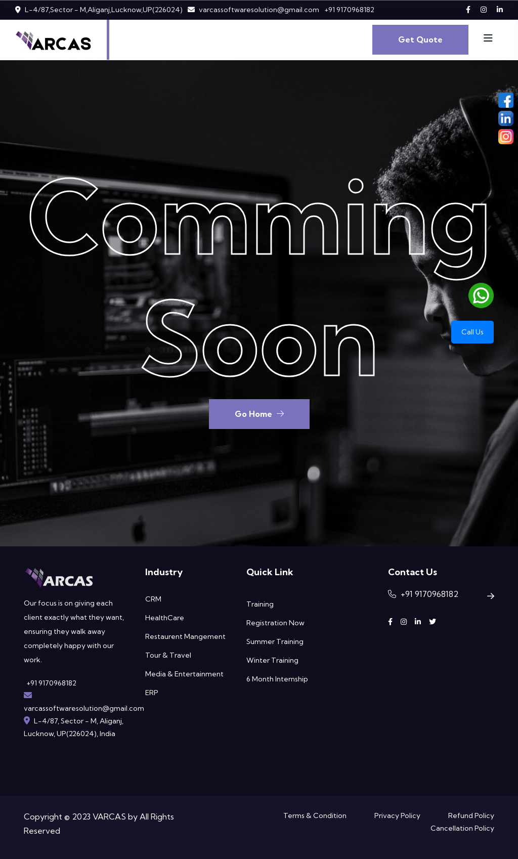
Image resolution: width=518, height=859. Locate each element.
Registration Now (275, 622)
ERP (151, 692)
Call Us (472, 331)
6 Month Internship (277, 678)
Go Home (259, 414)
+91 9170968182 (349, 9)
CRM (153, 599)
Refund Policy (471, 815)
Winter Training (272, 660)
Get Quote (420, 39)
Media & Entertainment (184, 673)
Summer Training (275, 641)
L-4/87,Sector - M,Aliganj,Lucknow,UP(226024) (104, 9)
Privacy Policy (397, 815)
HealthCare (164, 617)
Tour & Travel (168, 655)
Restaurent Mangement (185, 636)
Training (260, 604)
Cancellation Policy (462, 828)
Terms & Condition (315, 815)
